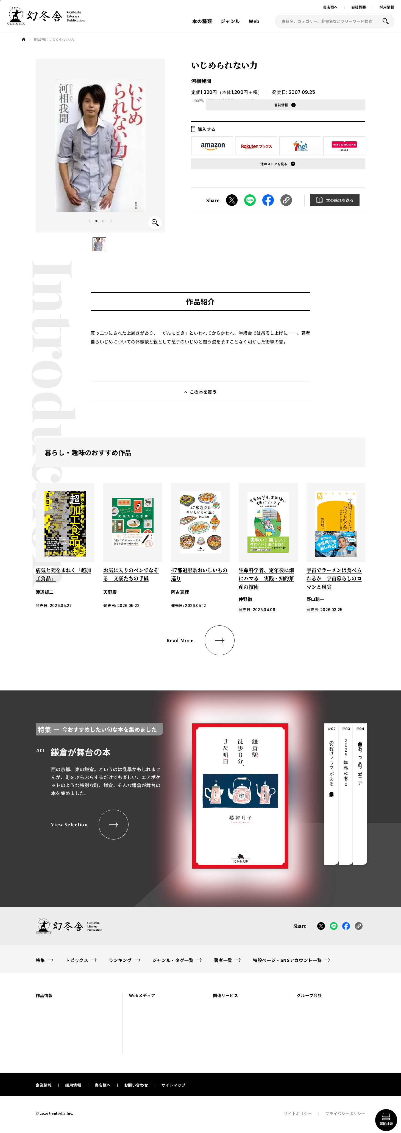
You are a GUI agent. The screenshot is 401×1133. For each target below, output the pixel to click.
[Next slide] (111, 221)
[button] (99, 244)
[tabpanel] (162, 794)
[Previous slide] (89, 221)
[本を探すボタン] (385, 21)
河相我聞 (201, 80)
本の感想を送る (339, 200)
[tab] (331, 794)
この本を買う (203, 391)
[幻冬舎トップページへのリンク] (46, 22)
